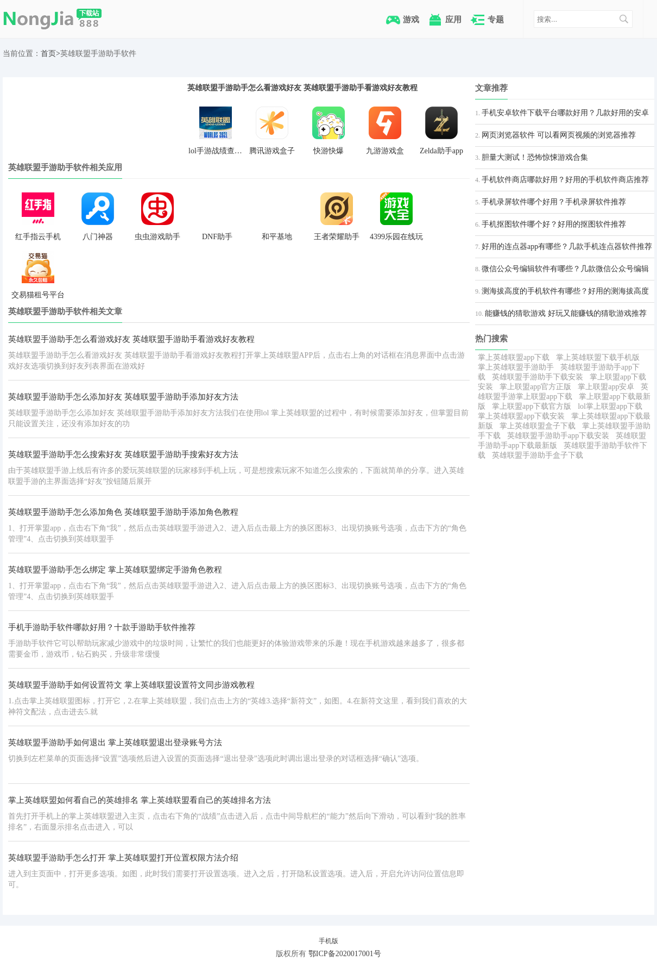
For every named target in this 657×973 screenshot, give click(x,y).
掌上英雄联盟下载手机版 (598, 357)
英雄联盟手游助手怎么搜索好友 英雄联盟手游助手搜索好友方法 (123, 454)
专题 (496, 19)
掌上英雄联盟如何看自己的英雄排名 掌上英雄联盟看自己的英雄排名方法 (139, 800)
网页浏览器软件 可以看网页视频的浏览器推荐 (559, 135)
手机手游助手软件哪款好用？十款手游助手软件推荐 (101, 627)
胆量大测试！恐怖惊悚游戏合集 (535, 157)
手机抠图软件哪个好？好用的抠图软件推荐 (554, 224)
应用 (453, 19)
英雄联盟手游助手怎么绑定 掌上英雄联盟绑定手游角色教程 (115, 569)
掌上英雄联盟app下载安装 (521, 416)
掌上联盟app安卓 (606, 387)
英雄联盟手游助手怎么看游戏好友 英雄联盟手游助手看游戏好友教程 (302, 87)
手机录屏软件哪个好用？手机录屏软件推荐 (554, 202)
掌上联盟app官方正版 (535, 387)
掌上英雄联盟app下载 (513, 357)
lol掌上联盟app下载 (610, 406)
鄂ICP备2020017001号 (344, 954)
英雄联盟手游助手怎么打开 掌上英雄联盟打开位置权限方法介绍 (123, 857)
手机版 (328, 941)
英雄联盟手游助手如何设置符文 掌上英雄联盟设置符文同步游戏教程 (131, 685)
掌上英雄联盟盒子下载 (538, 426)
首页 (48, 53)
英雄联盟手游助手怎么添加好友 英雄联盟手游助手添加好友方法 (123, 396)
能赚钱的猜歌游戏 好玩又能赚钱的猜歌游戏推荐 (566, 313)
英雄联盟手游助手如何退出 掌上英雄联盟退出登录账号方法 (115, 742)
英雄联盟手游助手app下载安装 (558, 436)
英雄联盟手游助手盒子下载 (537, 455)
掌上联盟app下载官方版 (531, 406)
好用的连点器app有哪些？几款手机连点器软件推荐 (567, 246)
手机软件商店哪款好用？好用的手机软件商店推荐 (565, 180)
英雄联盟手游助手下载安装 (537, 377)
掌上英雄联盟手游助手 (516, 367)
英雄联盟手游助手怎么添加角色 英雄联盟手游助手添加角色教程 (123, 512)
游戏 (411, 19)
